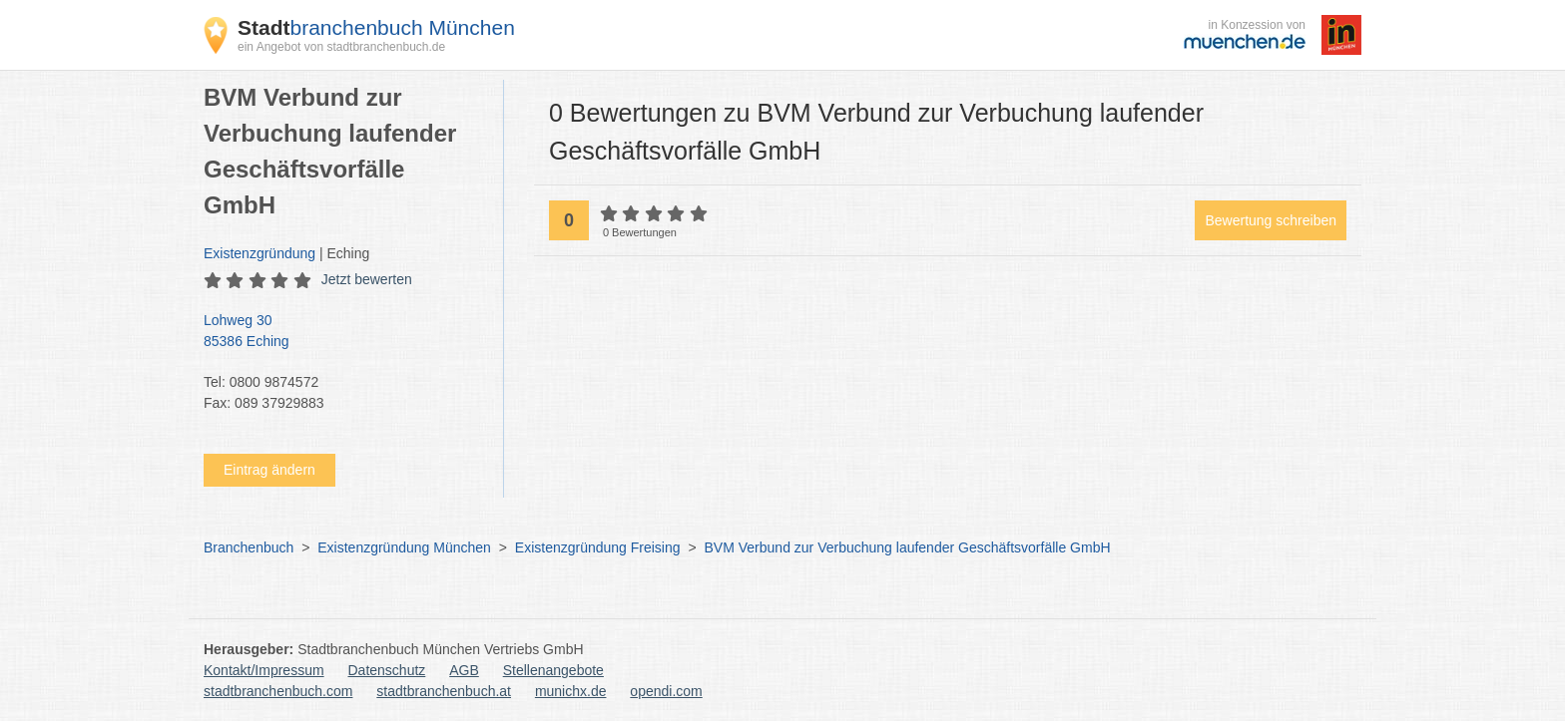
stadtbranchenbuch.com (278, 691)
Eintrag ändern (269, 470)
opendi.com (666, 691)
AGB (464, 670)
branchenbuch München (376, 27)
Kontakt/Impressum (264, 670)
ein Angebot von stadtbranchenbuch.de (341, 47)
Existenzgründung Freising (598, 547)
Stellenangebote (553, 670)
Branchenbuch (248, 547)
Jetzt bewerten (366, 279)
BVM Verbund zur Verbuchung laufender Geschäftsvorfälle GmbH (908, 547)
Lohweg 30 (343, 332)
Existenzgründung (259, 253)
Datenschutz (387, 670)
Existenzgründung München (404, 547)
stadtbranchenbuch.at (443, 691)
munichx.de (571, 691)
